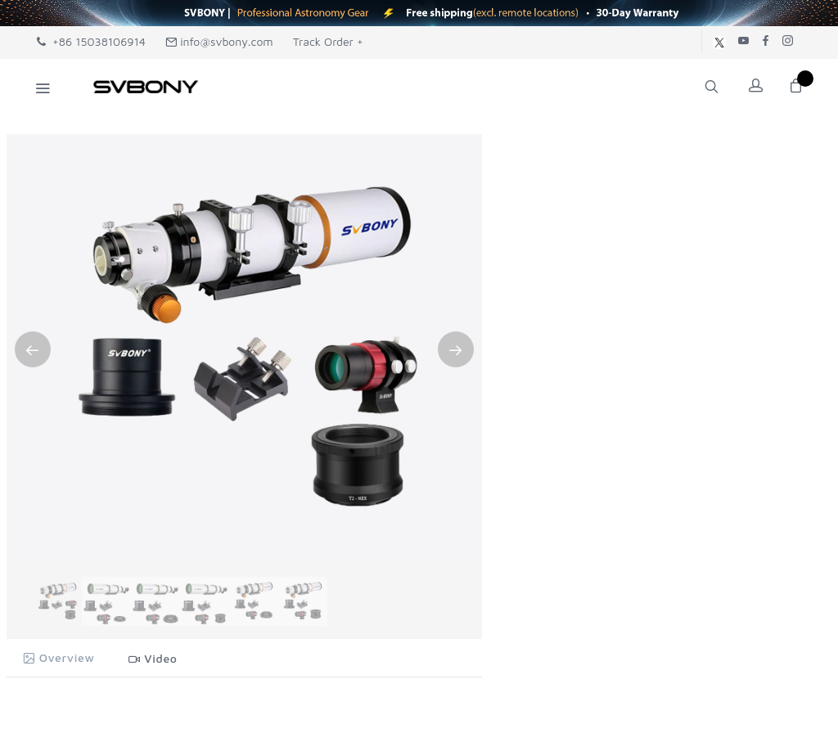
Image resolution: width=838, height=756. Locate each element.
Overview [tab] (59, 657)
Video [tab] (153, 658)
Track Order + (328, 41)
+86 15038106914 (91, 41)
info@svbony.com (219, 41)
